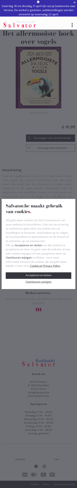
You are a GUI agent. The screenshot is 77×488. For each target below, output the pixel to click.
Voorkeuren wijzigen (38, 282)
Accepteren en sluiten (38, 275)
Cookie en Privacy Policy (45, 266)
